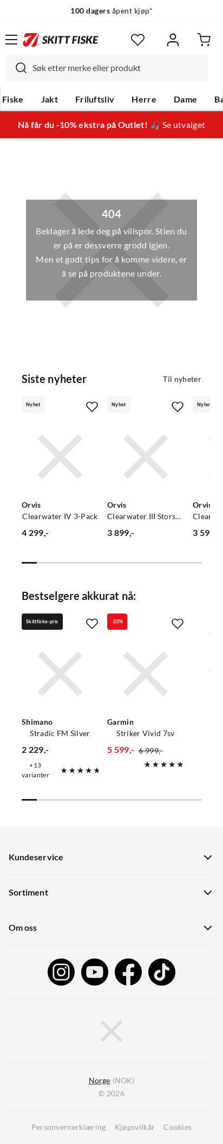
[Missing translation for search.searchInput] (16, 67)
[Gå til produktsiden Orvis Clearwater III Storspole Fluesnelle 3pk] (145, 456)
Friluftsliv (95, 99)
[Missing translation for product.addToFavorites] (92, 406)
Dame (185, 99)
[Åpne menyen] (11, 39)
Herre (144, 99)
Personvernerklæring (68, 1127)
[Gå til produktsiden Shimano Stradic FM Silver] (60, 673)
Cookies (177, 1127)
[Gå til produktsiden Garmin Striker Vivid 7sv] (145, 673)
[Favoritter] (137, 40)
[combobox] (107, 68)
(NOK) (111, 1081)
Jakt (49, 99)
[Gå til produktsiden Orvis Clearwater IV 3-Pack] (60, 456)
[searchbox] (117, 68)
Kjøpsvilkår (135, 1127)
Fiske (13, 99)
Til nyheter (182, 379)
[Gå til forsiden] (61, 40)
